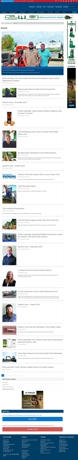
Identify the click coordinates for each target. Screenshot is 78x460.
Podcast (57, 12)
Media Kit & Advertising (8, 444)
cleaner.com (62, 440)
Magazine (4, 12)
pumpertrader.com (63, 448)
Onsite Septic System (45, 440)
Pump (41, 451)
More (64, 12)
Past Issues (6, 448)
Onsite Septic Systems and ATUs (29, 440)
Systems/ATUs (32, 6)
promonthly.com (63, 445)
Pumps (44, 6)
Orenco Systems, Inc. (45, 450)
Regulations (43, 445)
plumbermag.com (63, 444)
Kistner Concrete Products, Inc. (8, 386)
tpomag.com (62, 450)
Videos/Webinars (40, 12)
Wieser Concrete (5, 382)
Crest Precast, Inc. (5, 384)
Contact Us (6, 440)
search (75, 12)
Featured (42, 441)
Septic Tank (43, 448)
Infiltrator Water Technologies (48, 447)
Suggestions (6, 441)
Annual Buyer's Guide (8, 450)
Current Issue (6, 447)
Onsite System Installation (47, 442)
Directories (50, 12)
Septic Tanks (39, 6)
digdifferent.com (63, 441)
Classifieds (22, 12)
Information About (8, 23)
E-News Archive (7, 451)
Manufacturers (13, 12)
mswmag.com (62, 442)
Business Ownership (45, 453)
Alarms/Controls (50, 6)
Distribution (65, 6)
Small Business (44, 444)
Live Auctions (31, 12)
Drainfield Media (58, 6)
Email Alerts (6, 445)
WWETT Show (62, 451)
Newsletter (6, 442)
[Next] (18, 375)
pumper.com (62, 447)
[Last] (21, 375)
